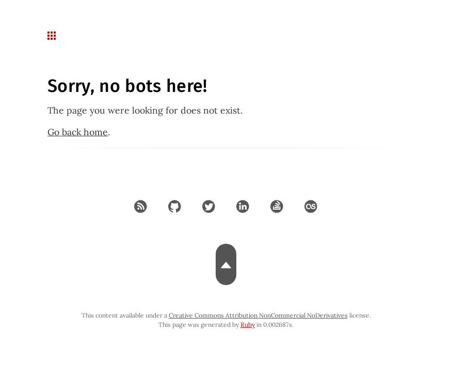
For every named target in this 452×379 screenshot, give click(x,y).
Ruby (247, 324)
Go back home (77, 132)
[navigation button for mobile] (52, 36)
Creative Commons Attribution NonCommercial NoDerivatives (258, 315)
